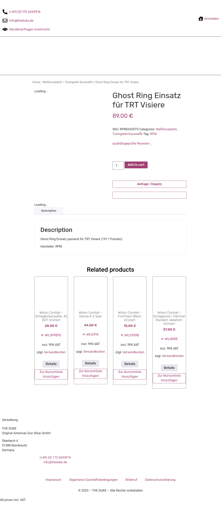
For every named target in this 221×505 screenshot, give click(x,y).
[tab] (48, 210)
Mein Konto (164, 56)
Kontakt (144, 56)
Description (48, 210)
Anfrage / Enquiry (149, 184)
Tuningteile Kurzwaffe (79, 82)
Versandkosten (55, 352)
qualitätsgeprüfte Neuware (132, 143)
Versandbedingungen (117, 56)
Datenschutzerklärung (160, 480)
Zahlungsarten (84, 56)
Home (36, 82)
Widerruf (131, 480)
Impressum (53, 480)
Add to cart (136, 165)
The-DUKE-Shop (55, 56)
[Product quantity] (118, 166)
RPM (153, 134)
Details (51, 364)
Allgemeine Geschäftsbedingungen (93, 480)
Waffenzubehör (52, 82)
